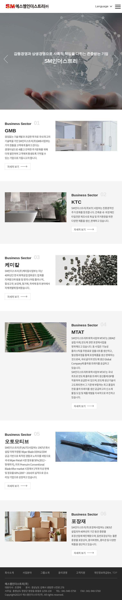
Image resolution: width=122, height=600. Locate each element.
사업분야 (27, 572)
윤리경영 (62, 572)
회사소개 (9, 572)
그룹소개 (45, 572)
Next (116, 59)
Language (101, 6)
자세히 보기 (13, 166)
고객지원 (80, 572)
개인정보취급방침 (103, 572)
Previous (5, 59)
